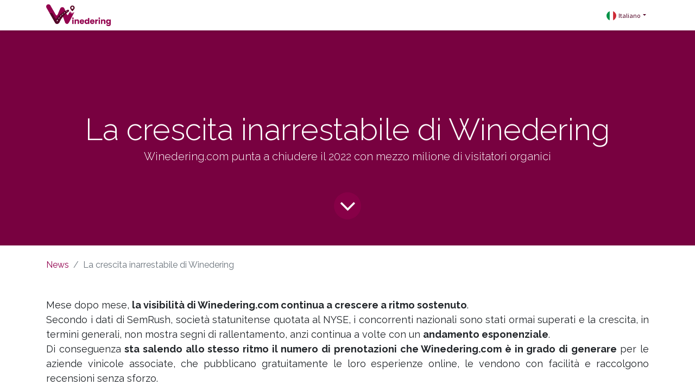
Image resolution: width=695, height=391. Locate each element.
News (57, 265)
